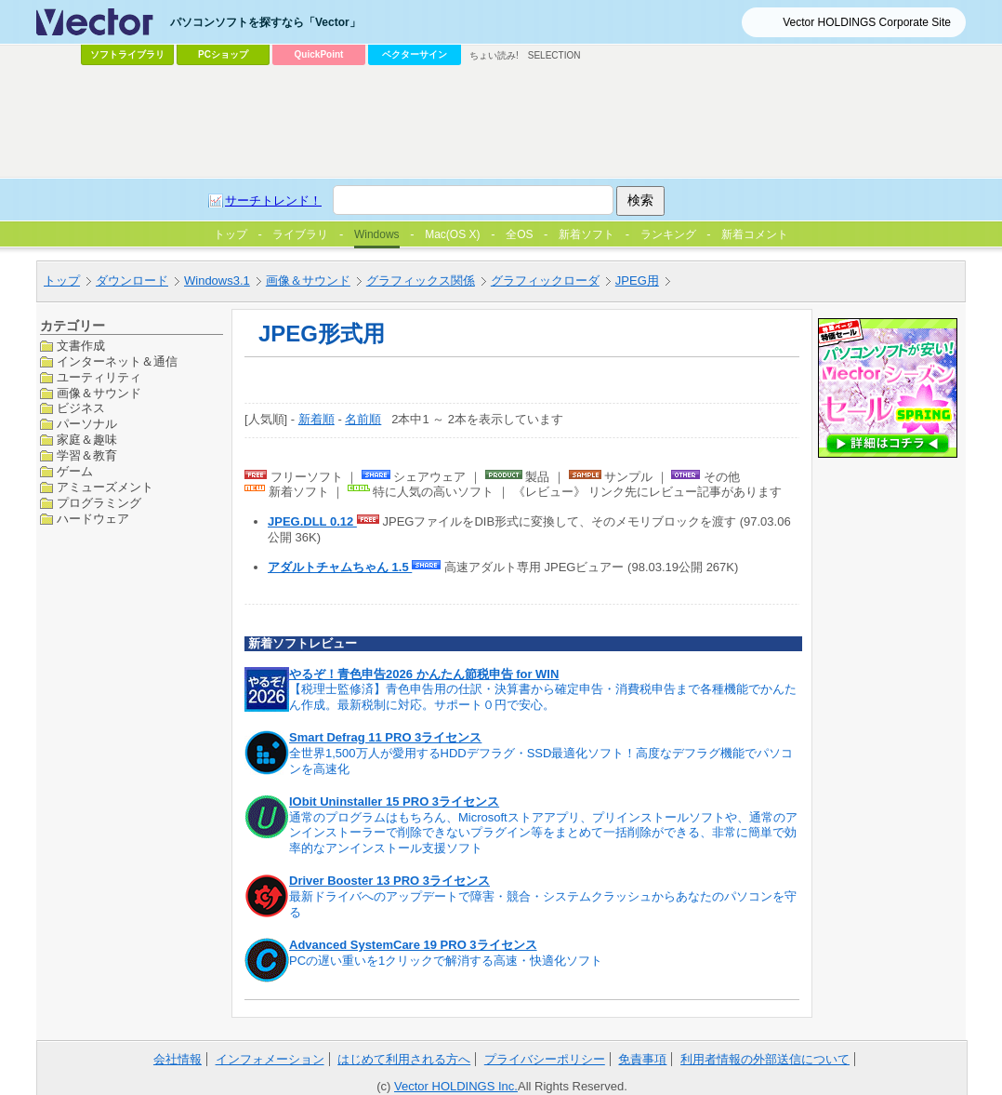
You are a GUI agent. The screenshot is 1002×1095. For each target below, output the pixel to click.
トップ (62, 280)
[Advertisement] (501, 122)
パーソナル (87, 424)
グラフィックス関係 (420, 280)
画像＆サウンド (308, 280)
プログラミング (99, 503)
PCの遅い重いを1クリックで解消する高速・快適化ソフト (445, 961)
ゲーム (75, 471)
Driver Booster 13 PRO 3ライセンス (389, 881)
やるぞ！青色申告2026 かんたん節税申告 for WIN (424, 674)
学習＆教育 (87, 455)
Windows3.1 (217, 280)
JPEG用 (637, 280)
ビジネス (81, 408)
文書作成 (81, 346)
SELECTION (554, 55)
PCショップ (223, 54)
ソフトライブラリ (127, 54)
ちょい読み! (494, 55)
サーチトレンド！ (273, 200)
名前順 (363, 419)
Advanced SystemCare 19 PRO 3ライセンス (413, 945)
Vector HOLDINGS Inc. (456, 1086)
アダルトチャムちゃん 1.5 (340, 567)
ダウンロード (132, 280)
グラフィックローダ (545, 280)
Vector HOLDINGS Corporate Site (867, 22)
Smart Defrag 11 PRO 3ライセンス (385, 737)
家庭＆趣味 (87, 440)
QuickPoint (319, 54)
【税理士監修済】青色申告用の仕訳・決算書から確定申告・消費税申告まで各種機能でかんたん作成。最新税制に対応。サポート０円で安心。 (543, 697)
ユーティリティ (99, 377)
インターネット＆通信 (117, 361)
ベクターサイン (414, 54)
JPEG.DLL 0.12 (312, 521)
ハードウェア (93, 519)
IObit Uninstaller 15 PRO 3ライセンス (394, 801)
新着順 (316, 419)
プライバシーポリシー (544, 1059)
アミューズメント (105, 487)
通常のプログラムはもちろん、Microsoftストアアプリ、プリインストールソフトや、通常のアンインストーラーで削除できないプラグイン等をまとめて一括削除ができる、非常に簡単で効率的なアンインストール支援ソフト (543, 833)
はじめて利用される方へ (403, 1059)
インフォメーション (270, 1059)
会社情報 (177, 1059)
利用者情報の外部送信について (765, 1059)
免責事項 (642, 1059)
